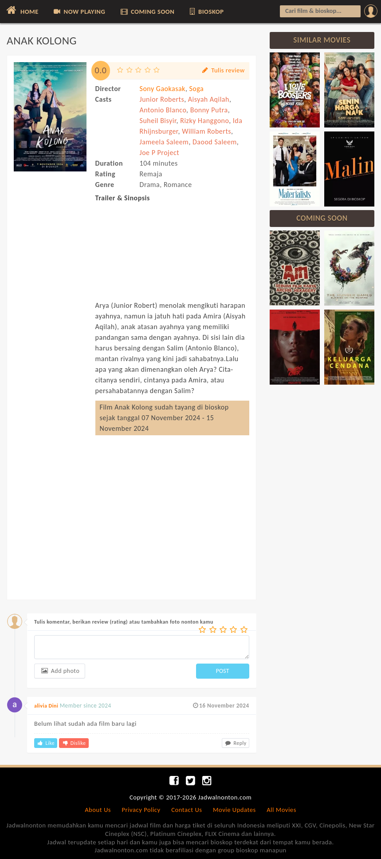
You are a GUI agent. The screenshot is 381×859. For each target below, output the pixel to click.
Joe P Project (159, 152)
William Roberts (206, 131)
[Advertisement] (50, 329)
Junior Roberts (162, 99)
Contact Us (186, 810)
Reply (235, 743)
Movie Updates (234, 810)
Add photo (59, 671)
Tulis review (223, 70)
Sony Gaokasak (162, 88)
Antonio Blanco (163, 110)
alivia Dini (46, 706)
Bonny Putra (209, 110)
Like (46, 743)
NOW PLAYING (78, 12)
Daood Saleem (214, 142)
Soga (196, 88)
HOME (21, 10)
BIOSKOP (206, 12)
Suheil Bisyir (158, 120)
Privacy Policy (141, 810)
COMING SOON (147, 12)
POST (222, 671)
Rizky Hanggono (204, 120)
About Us (98, 810)
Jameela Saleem (164, 142)
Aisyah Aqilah (208, 99)
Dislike (74, 743)
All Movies (281, 810)
